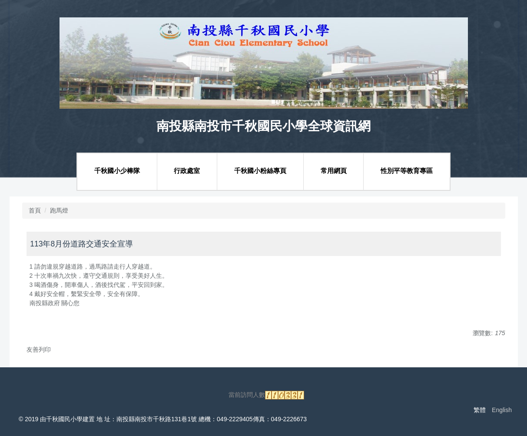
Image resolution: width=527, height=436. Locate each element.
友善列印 (39, 349)
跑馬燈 (59, 210)
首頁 (35, 210)
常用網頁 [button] (334, 170)
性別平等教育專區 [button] (407, 170)
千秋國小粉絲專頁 (260, 170)
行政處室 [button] (187, 170)
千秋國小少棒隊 (117, 170)
